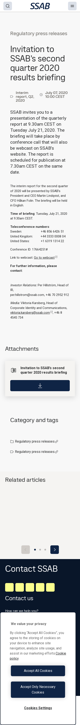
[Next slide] (54, 549)
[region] (38, 668)
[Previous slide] (25, 549)
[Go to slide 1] (35, 549)
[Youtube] (50, 587)
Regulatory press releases (36, 441)
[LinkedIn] (9, 587)
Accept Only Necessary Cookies (37, 689)
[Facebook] (19, 587)
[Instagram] (30, 587)
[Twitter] (40, 587)
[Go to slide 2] (40, 549)
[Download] (40, 385)
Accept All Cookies (38, 671)
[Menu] (72, 6)
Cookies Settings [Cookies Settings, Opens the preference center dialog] (38, 708)
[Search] (7, 6)
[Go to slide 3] (45, 549)
